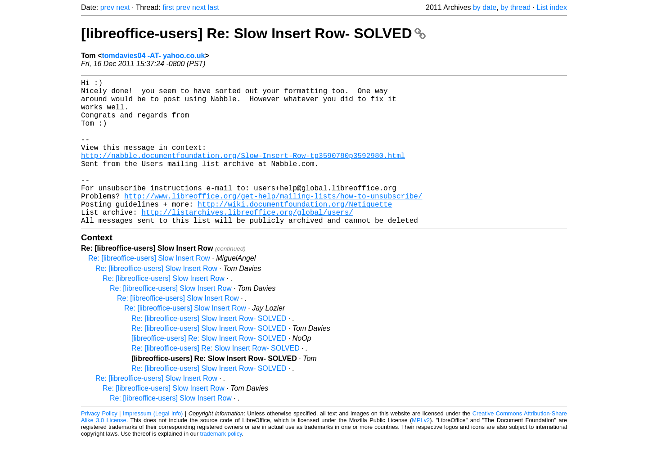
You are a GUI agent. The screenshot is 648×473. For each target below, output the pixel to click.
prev (107, 7)
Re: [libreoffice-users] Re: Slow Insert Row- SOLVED (215, 380)
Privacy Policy (99, 445)
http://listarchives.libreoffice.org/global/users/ (247, 243)
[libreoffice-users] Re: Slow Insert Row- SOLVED (253, 33)
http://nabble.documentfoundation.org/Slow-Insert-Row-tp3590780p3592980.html (243, 173)
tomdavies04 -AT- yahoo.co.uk (153, 55)
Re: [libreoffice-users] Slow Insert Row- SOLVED (208, 351)
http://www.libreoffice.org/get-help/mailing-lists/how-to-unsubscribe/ (273, 223)
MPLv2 (421, 452)
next (123, 7)
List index (551, 7)
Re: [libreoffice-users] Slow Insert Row (149, 290)
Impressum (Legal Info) (153, 445)
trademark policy (221, 466)
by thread (515, 7)
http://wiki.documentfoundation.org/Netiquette (295, 233)
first (168, 7)
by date (484, 7)
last (213, 7)
